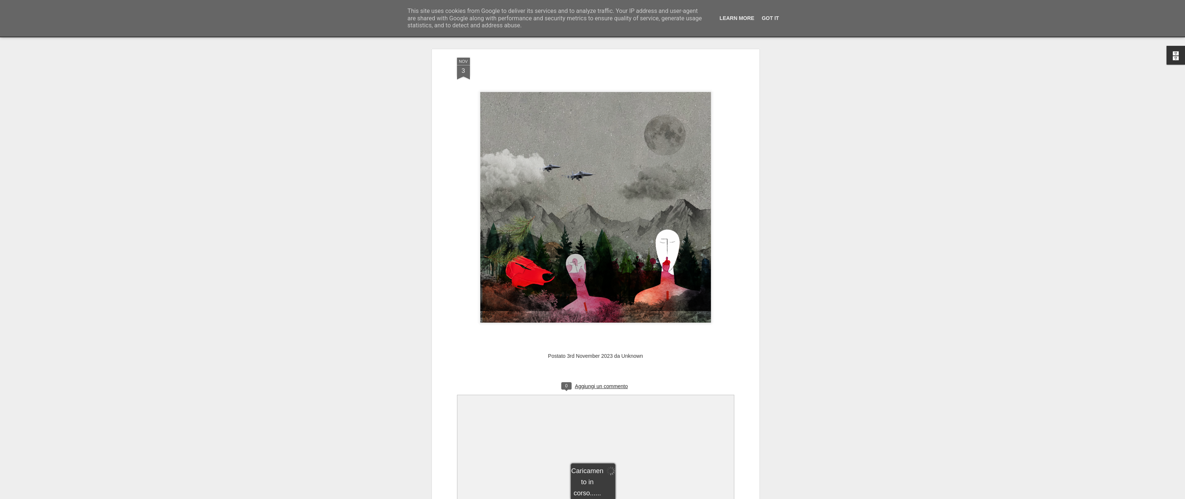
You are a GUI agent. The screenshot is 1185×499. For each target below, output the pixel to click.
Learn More (737, 18)
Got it (770, 18)
